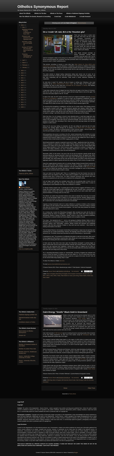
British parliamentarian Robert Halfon (63, 83)
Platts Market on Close (67, 275)
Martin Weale (91, 368)
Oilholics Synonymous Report (42, 7)
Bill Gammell (65, 380)
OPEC (55, 275)
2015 (22, 92)
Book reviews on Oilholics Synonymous (26, 331)
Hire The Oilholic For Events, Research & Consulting (34, 16)
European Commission (76, 273)
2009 (22, 107)
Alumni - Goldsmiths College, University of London (27, 356)
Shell (44, 277)
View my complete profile (26, 249)
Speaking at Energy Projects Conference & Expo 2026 (27, 32)
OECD (48, 275)
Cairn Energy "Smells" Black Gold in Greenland (65, 312)
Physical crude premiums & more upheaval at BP (27, 38)
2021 (22, 78)
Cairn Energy (82, 318)
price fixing (76, 275)
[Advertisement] (69, 292)
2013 (22, 97)
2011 (22, 102)
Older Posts (91, 388)
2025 (22, 70)
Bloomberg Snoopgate (62, 273)
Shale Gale (90, 275)
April (23, 60)
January (24, 67)
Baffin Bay (49, 380)
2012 (22, 99)
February (25, 65)
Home (65, 388)
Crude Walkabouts (70, 16)
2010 (22, 104)
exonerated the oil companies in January (76, 85)
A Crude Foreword (85, 16)
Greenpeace (86, 334)
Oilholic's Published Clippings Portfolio (78, 13)
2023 (22, 75)
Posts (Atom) (72, 393)
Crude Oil (85, 380)
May (23, 27)
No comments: (75, 271)
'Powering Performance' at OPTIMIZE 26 (27, 55)
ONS (51, 275)
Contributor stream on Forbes (27, 322)
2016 (22, 90)
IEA (91, 273)
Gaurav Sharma (25, 187)
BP (69, 273)
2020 (22, 80)
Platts (58, 275)
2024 (22, 73)
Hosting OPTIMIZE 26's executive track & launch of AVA (27, 49)
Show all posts (82, 23)
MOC (44, 275)
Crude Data (57, 16)
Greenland (45, 382)
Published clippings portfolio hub (28, 314)
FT (62, 220)
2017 (22, 87)
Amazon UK (22, 335)
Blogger (76, 452)
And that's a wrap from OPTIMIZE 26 (27, 43)
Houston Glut (86, 273)
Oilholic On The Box (40, 13)
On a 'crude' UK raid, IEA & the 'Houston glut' (64, 32)
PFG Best (83, 359)
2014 (22, 95)
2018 (22, 85)
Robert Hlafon (82, 275)
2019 (22, 82)
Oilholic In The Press (56, 13)
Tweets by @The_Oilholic (26, 173)
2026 (22, 25)
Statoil (47, 277)
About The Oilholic (24, 13)
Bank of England (51, 273)
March (24, 62)
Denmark (91, 380)
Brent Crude (72, 380)
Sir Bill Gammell (58, 333)
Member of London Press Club (27, 348)
